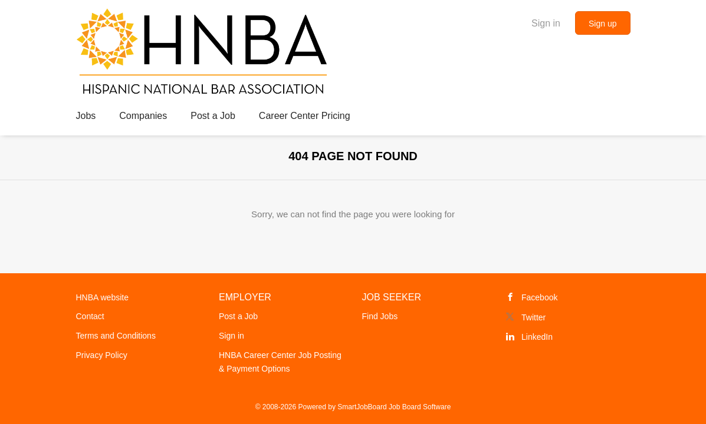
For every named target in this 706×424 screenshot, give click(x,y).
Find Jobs (380, 316)
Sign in (545, 23)
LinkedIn (537, 337)
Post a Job (238, 316)
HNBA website (102, 297)
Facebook (539, 297)
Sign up (602, 23)
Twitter (533, 317)
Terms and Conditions (116, 335)
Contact (90, 316)
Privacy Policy (101, 355)
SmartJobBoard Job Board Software (394, 407)
